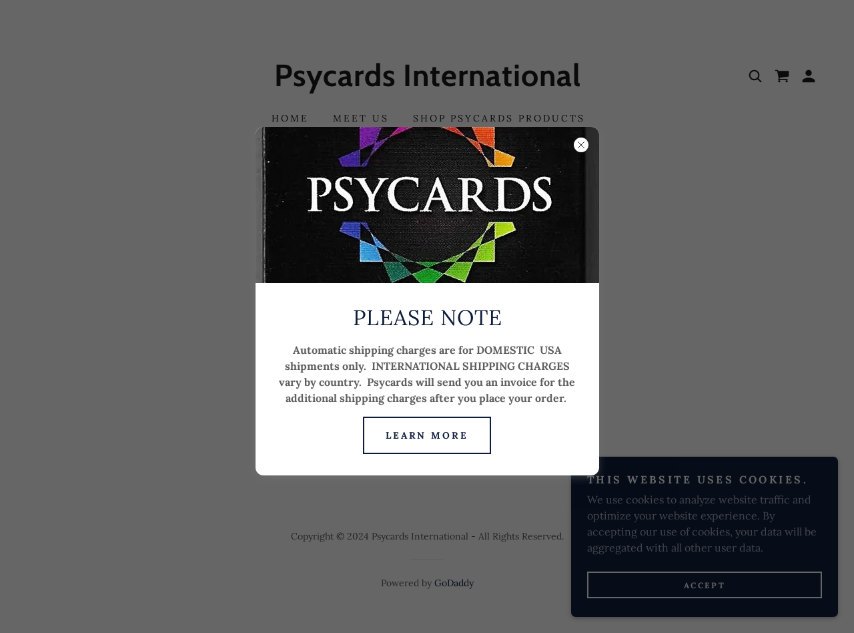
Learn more (427, 435)
